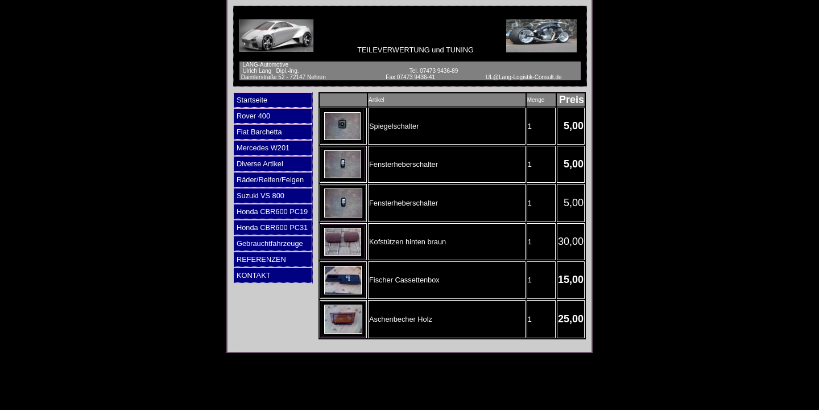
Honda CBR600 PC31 (272, 227)
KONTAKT (254, 275)
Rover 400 (253, 116)
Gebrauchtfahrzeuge (270, 243)
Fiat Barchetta (259, 132)
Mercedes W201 (263, 148)
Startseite (252, 100)
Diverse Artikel (260, 163)
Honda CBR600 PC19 (272, 211)
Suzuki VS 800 (260, 195)
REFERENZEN (261, 259)
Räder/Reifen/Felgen (270, 179)
